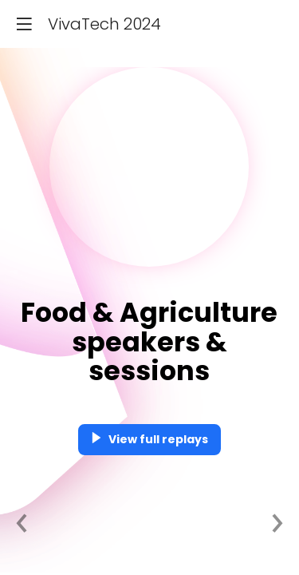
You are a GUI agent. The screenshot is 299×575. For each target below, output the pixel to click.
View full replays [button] (149, 439)
